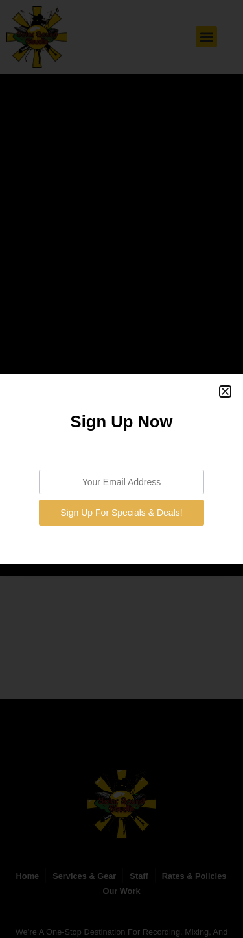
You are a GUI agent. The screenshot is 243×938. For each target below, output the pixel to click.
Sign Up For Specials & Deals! (121, 512)
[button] (225, 391)
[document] (121, 469)
